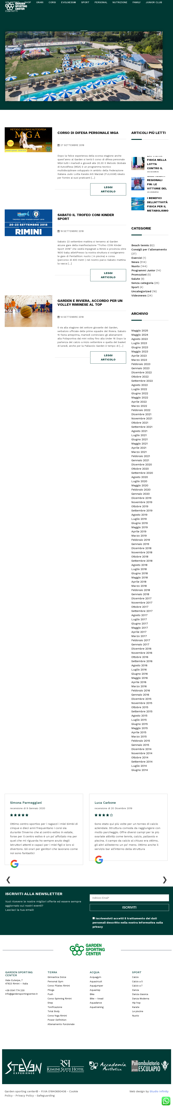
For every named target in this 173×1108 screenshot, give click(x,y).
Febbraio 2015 (140, 740)
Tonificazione (55, 1007)
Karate (135, 1007)
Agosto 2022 (139, 385)
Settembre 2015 (141, 711)
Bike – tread (96, 998)
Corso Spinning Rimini (60, 998)
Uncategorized (141, 291)
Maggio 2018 (139, 577)
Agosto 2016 (139, 665)
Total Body (54, 1011)
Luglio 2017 (139, 619)
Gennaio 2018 (140, 594)
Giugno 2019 (139, 523)
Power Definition (57, 1020)
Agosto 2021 (139, 431)
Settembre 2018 (141, 560)
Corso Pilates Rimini (59, 985)
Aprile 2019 (138, 531)
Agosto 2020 (139, 477)
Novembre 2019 (141, 502)
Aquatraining (96, 1007)
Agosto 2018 (139, 565)
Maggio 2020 (139, 485)
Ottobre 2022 (140, 376)
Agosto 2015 (139, 715)
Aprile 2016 (138, 682)
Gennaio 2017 (140, 644)
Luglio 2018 (139, 569)
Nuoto (135, 266)
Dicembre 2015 (141, 698)
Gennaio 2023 (140, 368)
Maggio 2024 (139, 334)
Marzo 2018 (139, 585)
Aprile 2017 (139, 632)
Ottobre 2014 (139, 757)
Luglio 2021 (139, 435)
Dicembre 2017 (141, 598)
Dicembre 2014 (141, 749)
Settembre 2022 (142, 380)
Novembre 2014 (141, 753)
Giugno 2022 (139, 393)
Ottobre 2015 (139, 707)
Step (50, 1002)
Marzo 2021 (139, 452)
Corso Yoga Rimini (57, 1015)
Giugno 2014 (139, 770)
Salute (135, 278)
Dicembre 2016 (141, 648)
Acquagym (95, 977)
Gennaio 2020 (140, 493)
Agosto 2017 (139, 615)
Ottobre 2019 (139, 506)
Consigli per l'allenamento (149, 249)
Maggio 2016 (139, 678)
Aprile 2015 (138, 732)
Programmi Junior (143, 270)
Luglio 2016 (139, 669)
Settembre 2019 (141, 510)
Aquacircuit (96, 981)
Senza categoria (142, 283)
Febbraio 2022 (140, 410)
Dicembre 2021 (141, 414)
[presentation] (8, 879)
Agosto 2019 (139, 514)
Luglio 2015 (139, 719)
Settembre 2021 (141, 426)
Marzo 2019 (139, 535)
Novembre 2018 (141, 552)
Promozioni (139, 274)
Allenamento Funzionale (61, 1024)
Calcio (135, 977)
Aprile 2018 (138, 581)
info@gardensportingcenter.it (21, 994)
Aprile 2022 (139, 401)
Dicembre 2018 (141, 548)
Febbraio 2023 (140, 364)
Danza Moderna (140, 998)
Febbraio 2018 (140, 590)
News (135, 262)
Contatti (11, 11)
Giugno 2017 (139, 623)
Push (50, 994)
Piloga (51, 990)
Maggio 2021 (139, 443)
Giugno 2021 (139, 439)
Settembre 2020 (142, 472)
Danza (135, 990)
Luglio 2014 (139, 765)
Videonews (138, 295)
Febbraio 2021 (140, 456)
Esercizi (136, 257)
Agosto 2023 (139, 339)
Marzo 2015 (139, 736)
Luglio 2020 (139, 481)
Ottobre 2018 (139, 556)
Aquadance (96, 1002)
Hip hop (136, 1002)
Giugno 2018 (139, 573)
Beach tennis (140, 245)
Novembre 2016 (141, 652)
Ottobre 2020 (140, 468)
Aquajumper (96, 985)
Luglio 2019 (139, 519)
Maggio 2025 (139, 330)
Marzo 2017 (139, 636)
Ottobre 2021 (139, 422)
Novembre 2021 (141, 418)
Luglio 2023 (139, 343)
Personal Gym (55, 981)
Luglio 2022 (139, 389)
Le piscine (137, 1011)
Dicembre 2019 (141, 498)
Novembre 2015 (141, 703)
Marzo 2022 (139, 406)
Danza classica (140, 994)
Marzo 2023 (139, 359)
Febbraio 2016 (140, 690)
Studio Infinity (159, 1091)
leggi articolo (108, 189)
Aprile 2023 (139, 355)
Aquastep (95, 990)
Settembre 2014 (142, 761)
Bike (92, 994)
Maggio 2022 (139, 397)
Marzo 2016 (139, 686)
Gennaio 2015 (140, 745)
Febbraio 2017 (140, 640)
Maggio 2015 (139, 728)
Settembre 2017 (142, 611)
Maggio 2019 (139, 527)
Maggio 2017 (139, 627)
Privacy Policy (25, 1095)
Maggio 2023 (139, 351)
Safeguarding (46, 1095)
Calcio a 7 (137, 985)
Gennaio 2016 (140, 694)
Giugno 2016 (139, 673)
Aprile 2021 (138, 447)
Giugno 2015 (139, 724)
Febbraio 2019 (140, 539)
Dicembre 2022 (141, 372)
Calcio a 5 (137, 981)
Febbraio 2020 (141, 489)
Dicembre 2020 (141, 464)
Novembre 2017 (141, 602)
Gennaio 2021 (140, 460)
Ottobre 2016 (139, 657)
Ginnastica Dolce (57, 977)
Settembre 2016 (141, 661)
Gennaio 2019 (140, 544)
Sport (135, 287)
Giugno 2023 (139, 347)
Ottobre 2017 (139, 606)
